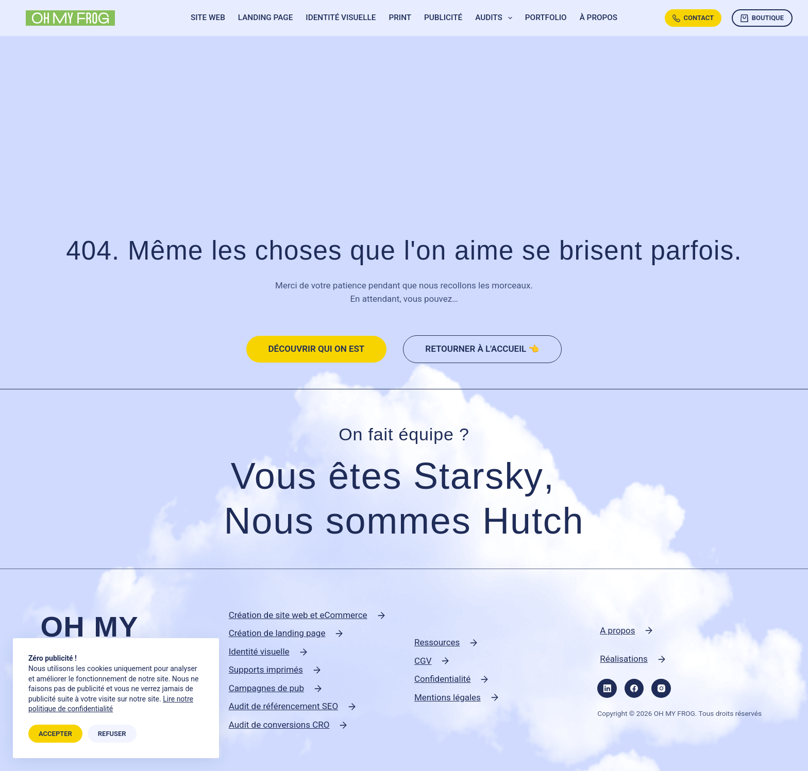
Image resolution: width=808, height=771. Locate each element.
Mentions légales (447, 697)
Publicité (443, 17)
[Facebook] (634, 688)
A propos (617, 630)
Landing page (265, 17)
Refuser (112, 734)
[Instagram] (661, 688)
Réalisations (624, 659)
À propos (598, 17)
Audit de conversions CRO (279, 724)
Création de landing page (277, 633)
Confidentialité (442, 679)
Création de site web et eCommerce (298, 615)
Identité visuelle (341, 17)
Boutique (762, 18)
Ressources (437, 642)
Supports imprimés (266, 669)
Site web (208, 17)
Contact (693, 18)
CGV (422, 661)
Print (400, 17)
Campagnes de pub (266, 688)
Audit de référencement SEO (284, 706)
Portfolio (546, 17)
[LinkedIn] (607, 688)
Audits (495, 18)
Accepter (55, 734)
